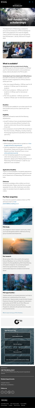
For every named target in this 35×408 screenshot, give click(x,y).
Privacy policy (4, 405)
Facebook (2, 392)
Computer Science (5, 382)
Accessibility (23, 403)
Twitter (9, 392)
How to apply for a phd (17, 336)
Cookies (10, 405)
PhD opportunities (9, 292)
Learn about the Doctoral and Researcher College (17, 359)
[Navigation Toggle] (30, 2)
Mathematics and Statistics (7, 384)
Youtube (12, 392)
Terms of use (17, 405)
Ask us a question (17, 352)
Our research (7, 256)
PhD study (6, 227)
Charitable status (5, 403)
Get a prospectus (17, 344)
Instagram (5, 392)
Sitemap (23, 405)
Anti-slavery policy (14, 403)
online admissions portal (11, 153)
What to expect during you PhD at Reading (12, 312)
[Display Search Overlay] (32, 2)
